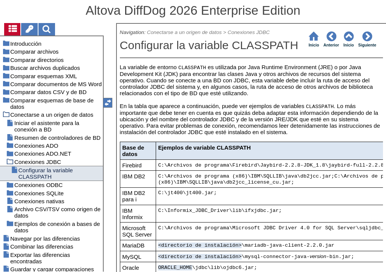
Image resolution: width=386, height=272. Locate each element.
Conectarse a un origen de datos (184, 32)
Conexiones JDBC (249, 32)
